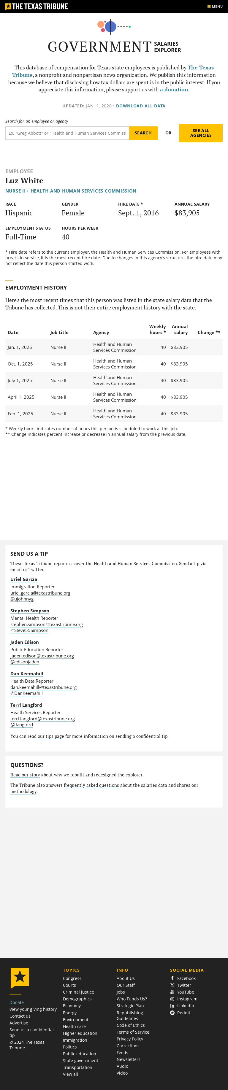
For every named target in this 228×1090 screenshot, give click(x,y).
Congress (72, 978)
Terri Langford (26, 705)
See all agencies (201, 133)
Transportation (77, 1067)
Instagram (183, 999)
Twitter (180, 985)
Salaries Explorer (167, 46)
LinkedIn (182, 1005)
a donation (174, 89)
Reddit (180, 1013)
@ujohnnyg (22, 599)
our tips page (51, 736)
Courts (69, 985)
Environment (75, 1019)
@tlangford (21, 724)
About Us (126, 978)
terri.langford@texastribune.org (42, 719)
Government (100, 46)
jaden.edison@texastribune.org (42, 656)
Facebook (183, 978)
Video (122, 1073)
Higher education (80, 1033)
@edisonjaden (24, 662)
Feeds (122, 1052)
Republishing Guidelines (130, 1015)
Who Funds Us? (132, 999)
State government (80, 1060)
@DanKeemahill (26, 693)
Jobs (121, 992)
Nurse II (15, 191)
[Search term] (67, 133)
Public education (79, 1053)
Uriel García (23, 579)
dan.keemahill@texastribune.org (43, 687)
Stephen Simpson (29, 611)
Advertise (19, 1023)
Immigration (75, 1040)
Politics (70, 1047)
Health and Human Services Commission (84, 191)
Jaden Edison (24, 642)
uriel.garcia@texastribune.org (40, 593)
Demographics (77, 999)
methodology (23, 791)
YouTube (182, 992)
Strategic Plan (130, 1005)
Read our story (25, 775)
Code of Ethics (131, 1025)
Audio (122, 1066)
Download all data (141, 106)
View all (70, 1074)
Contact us (20, 1016)
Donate (17, 1002)
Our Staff (126, 985)
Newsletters (128, 1059)
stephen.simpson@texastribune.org (46, 624)
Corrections (128, 1045)
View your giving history (33, 1009)
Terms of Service (133, 1032)
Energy (70, 1013)
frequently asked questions (91, 785)
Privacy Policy (130, 1039)
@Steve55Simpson (29, 630)
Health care (74, 1026)
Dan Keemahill (26, 673)
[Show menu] (215, 6)
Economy (72, 1005)
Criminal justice (78, 992)
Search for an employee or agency (36, 121)
